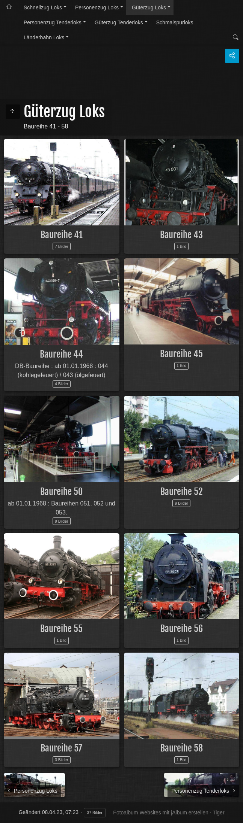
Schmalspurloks (174, 22)
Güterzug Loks (149, 7)
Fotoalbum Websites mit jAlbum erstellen (160, 813)
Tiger (218, 813)
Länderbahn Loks (44, 37)
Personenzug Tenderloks (53, 22)
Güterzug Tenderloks (119, 22)
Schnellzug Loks (43, 7)
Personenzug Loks (97, 7)
